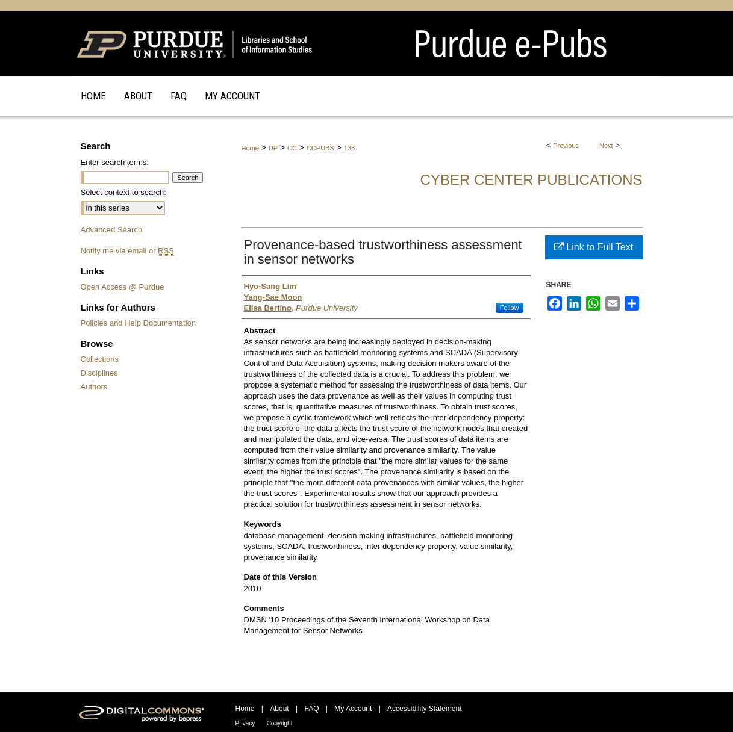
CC (292, 148)
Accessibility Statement (424, 708)
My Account (353, 708)
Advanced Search (112, 229)
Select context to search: (123, 192)
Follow (509, 307)
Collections (100, 359)
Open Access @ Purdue (122, 286)
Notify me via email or (127, 250)
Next (606, 145)
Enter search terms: (115, 162)
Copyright (280, 723)
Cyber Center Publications (531, 180)
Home (250, 148)
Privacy (245, 723)
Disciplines (99, 372)
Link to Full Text (593, 247)
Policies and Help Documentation (138, 322)
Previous (566, 145)
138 (349, 148)
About (279, 708)
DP (273, 148)
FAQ (311, 708)
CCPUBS (320, 148)
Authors (94, 386)
